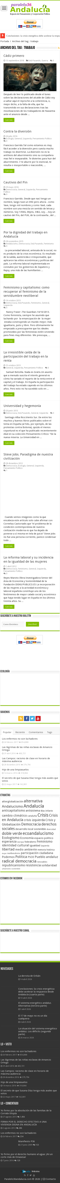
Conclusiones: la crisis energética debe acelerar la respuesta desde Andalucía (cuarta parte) (36, 991)
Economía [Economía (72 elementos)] (27, 838)
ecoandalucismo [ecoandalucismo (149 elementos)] (38, 833)
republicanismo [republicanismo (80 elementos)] (13, 865)
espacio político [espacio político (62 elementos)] (43, 838)
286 (20, 1128)
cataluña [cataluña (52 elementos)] (32, 815)
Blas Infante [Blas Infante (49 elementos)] (47, 811)
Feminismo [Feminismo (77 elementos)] (44, 841)
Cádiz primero (14, 56)
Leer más (8, 120)
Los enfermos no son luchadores (20, 738)
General (18, 138)
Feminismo (49, 243)
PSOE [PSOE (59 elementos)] (31, 857)
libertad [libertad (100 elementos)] (8, 849)
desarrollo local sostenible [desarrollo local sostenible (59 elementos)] (30, 829)
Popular (7, 732)
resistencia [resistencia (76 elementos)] (33, 865)
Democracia (11, 189)
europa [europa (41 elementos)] (20, 842)
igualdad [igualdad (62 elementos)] (35, 845)
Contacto (49, 1179)
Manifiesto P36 (26, 1141)
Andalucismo (12, 243)
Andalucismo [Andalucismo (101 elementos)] (12, 806)
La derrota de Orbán (29, 975)
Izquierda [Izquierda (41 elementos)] (45, 846)
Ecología (10, 138)
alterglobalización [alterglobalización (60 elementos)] (12, 801)
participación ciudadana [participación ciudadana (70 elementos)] (37, 853)
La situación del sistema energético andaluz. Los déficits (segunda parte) (37, 1031)
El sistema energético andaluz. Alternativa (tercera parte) (35, 1004)
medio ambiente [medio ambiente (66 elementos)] (26, 849)
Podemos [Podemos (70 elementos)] (8, 857)
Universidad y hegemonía (22, 406)
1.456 (22, 1117)
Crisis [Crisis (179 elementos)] (42, 815)
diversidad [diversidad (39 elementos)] (51, 829)
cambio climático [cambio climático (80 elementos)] (14, 815)
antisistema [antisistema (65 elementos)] (33, 810)
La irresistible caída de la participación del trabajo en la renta (26, 356)
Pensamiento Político (42, 138)
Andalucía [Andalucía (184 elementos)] (34, 806)
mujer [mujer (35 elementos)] (4, 853)
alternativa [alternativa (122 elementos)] (33, 801)
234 (21, 1136)
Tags (49, 732)
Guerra (45, 60)
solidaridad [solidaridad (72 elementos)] (49, 865)
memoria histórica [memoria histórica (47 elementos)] (46, 849)
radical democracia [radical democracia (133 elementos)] (19, 861)
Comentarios (36, 732)
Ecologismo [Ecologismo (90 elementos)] (11, 838)
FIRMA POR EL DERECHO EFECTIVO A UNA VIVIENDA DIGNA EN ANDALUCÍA (24, 1123)
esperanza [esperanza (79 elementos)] (9, 841)
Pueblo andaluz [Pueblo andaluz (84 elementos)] (46, 857)
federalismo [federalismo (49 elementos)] (30, 842)
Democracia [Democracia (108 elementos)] (31, 824)
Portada (4, 41)
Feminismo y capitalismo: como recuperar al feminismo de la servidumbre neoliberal (26, 292)
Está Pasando (34, 60)
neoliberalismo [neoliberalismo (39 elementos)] (13, 853)
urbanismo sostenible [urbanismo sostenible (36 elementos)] (11, 869)
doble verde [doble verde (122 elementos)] (12, 833)
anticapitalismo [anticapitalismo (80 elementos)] (13, 810)
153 (37, 1145)
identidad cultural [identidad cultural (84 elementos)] (15, 845)
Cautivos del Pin (15, 182)
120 (18, 1160)
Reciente (20, 732)
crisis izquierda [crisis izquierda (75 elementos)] (34, 820)
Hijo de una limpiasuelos (15, 769)
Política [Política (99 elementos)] (21, 857)
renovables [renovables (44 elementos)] (42, 862)
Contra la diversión (17, 131)
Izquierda (27, 138)
